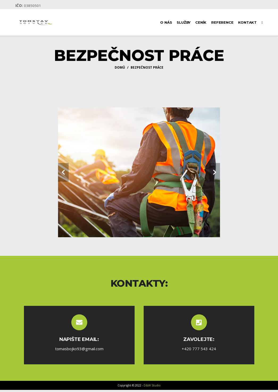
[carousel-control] (63, 172)
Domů (120, 67)
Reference (222, 22)
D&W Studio (152, 385)
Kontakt (247, 22)
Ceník (200, 22)
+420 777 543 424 (199, 348)
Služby (183, 22)
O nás (166, 22)
